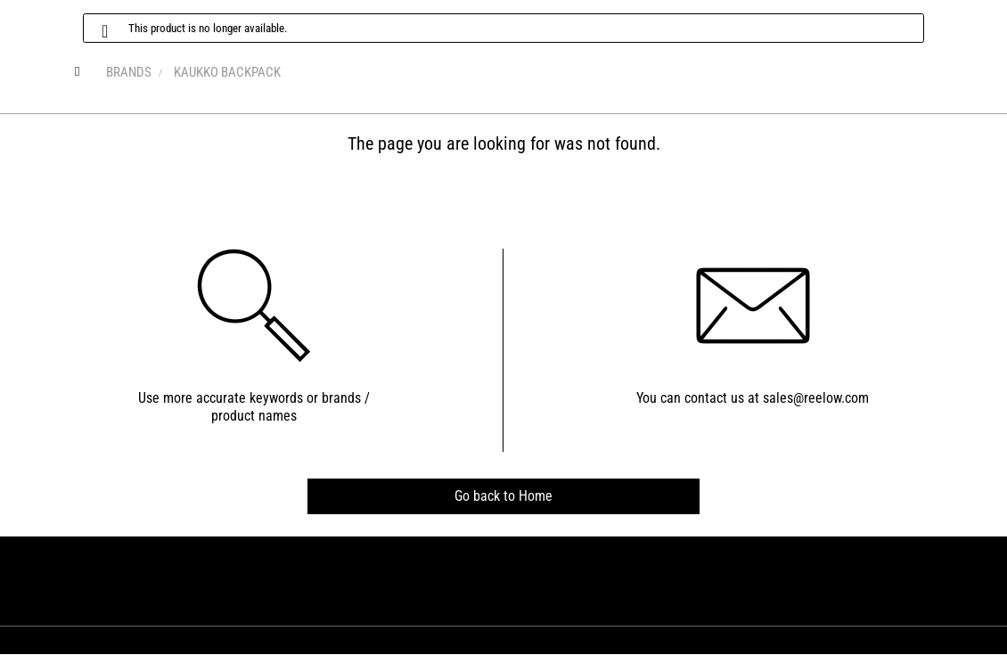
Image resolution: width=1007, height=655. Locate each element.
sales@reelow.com (816, 397)
